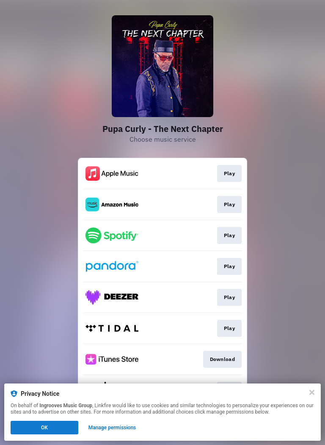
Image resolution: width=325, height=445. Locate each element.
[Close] (312, 392)
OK (44, 428)
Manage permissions (112, 428)
